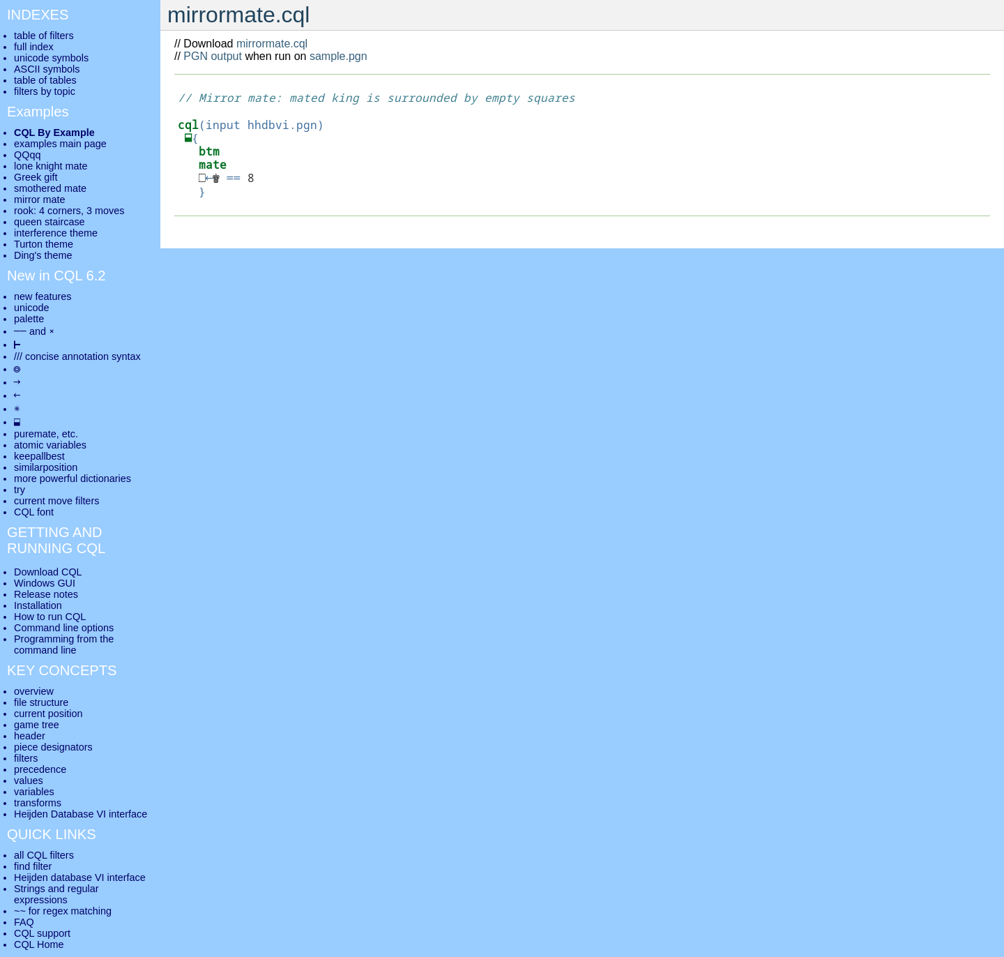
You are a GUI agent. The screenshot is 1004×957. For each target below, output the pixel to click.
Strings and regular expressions (56, 894)
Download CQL (48, 572)
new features (42, 296)
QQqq (27, 154)
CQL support (42, 933)
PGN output (212, 56)
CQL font (34, 512)
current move (43, 500)
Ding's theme (43, 255)
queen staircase (49, 221)
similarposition (45, 467)
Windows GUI (44, 583)
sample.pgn (338, 56)
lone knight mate (51, 166)
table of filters (44, 35)
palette (29, 318)
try (19, 489)
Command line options (64, 627)
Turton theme (43, 244)
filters (26, 758)
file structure (41, 702)
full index (34, 46)
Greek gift (35, 177)
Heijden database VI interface (80, 877)
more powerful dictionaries (72, 478)
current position (48, 713)
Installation (38, 605)
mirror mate (40, 199)
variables (34, 791)
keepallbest (39, 456)
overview (34, 691)
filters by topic (44, 91)
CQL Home (38, 944)
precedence (40, 769)
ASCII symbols (46, 69)
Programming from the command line (64, 644)
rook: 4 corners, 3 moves (69, 210)
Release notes (46, 594)
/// (18, 356)
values (28, 780)
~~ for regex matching (63, 911)
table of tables (45, 80)
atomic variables (50, 445)
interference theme (56, 233)
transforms (37, 802)
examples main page (60, 143)
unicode (31, 307)
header (29, 735)
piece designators (53, 747)
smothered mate (50, 188)
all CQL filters (44, 855)
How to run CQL (50, 616)
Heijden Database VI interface (80, 814)
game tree (36, 724)
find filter (33, 866)
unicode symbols (51, 57)
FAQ (24, 922)
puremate (35, 433)
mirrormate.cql (271, 44)
